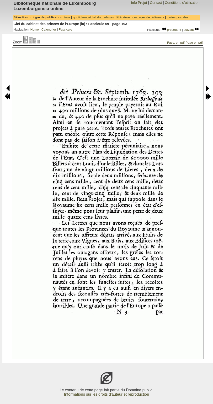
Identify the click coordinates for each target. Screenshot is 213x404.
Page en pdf (194, 42)
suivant (191, 29)
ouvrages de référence (148, 17)
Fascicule (65, 29)
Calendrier (48, 29)
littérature (123, 17)
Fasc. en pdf (176, 42)
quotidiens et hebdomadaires (93, 17)
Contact (156, 3)
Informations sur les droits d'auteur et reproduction (106, 394)
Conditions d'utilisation (182, 3)
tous (67, 17)
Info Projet (139, 3)
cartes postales (177, 17)
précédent (171, 29)
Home (34, 29)
